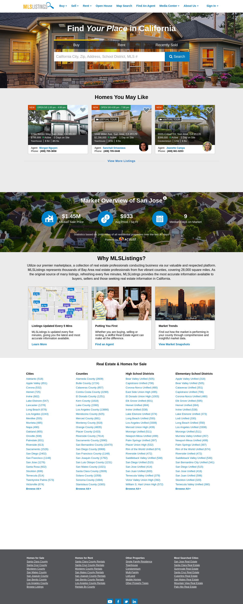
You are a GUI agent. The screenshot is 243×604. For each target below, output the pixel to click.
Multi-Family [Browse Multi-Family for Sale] (132, 572)
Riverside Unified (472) (139, 453)
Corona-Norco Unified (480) (142, 387)
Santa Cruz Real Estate (186, 572)
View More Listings (121, 161)
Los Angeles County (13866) (92, 409)
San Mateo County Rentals (89, 572)
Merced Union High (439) (140, 427)
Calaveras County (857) (89, 387)
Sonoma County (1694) (89, 479)
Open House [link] (104, 5)
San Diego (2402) (36, 453)
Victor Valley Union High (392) (143, 479)
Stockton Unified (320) (188, 479)
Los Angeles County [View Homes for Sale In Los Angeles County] (37, 583)
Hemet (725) (33, 391)
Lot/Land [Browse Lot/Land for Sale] (130, 576)
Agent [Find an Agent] (145, 5)
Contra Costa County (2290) (92, 391)
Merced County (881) (88, 418)
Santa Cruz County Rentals (89, 565)
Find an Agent (104, 344)
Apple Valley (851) (36, 383)
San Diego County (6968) (90, 449)
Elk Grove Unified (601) (139, 400)
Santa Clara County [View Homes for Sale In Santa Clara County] (37, 561)
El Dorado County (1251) (90, 396)
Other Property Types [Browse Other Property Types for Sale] (137, 583)
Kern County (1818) (87, 400)
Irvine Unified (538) (137, 409)
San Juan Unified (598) (189, 475)
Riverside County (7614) (90, 435)
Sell (73, 5)
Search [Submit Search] (177, 57)
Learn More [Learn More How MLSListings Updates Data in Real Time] (39, 344)
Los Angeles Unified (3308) (141, 422)
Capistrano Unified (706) (140, 383)
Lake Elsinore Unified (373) (191, 413)
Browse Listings (35, 586)
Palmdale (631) (35, 440)
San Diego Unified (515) (140, 462)
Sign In (211, 5)
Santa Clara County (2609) (91, 471)
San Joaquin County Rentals (90, 576)
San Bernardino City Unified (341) (195, 462)
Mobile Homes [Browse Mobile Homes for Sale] (133, 579)
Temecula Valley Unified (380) (193, 484)
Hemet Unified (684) (137, 405)
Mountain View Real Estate (188, 583)
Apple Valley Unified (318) (190, 378)
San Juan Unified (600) (139, 471)
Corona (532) (34, 387)
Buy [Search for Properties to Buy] (76, 45)
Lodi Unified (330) (186, 418)
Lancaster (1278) (36, 405)
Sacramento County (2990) (91, 440)
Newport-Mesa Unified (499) (142, 435)
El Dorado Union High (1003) (142, 396)
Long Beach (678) (36, 409)
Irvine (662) (32, 396)
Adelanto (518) (34, 378)
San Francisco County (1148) (93, 453)
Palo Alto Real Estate (185, 586)
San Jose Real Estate (185, 561)
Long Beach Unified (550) (140, 418)
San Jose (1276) (35, 462)
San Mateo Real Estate (186, 579)
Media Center (168, 5)
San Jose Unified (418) (189, 471)
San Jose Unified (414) (139, 466)
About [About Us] (190, 5)
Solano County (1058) (88, 475)
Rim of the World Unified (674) (143, 449)
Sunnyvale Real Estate (186, 568)
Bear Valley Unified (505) (140, 378)
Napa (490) (32, 427)
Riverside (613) (35, 444)
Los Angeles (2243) (37, 413)
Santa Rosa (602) (36, 466)
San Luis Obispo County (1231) (94, 462)
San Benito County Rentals (89, 579)
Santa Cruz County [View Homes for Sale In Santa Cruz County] (37, 565)
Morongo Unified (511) (139, 431)
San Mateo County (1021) (91, 466)
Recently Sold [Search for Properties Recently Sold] (167, 45)
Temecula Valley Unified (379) (143, 475)
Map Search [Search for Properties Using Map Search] (124, 5)
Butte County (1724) (87, 383)
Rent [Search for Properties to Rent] (121, 45)
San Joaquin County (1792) (92, 457)
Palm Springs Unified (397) (141, 440)
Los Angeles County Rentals (90, 583)
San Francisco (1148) (38, 457)
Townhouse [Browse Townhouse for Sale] (132, 565)
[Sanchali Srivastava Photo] (144, 145)
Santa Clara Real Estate (187, 565)
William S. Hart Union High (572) (144, 484)
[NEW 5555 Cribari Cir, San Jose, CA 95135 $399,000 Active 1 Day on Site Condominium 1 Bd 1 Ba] (185, 125)
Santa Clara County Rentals (90, 561)
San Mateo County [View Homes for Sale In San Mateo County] (37, 572)
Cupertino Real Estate (186, 576)
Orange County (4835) (89, 427)
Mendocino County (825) (90, 413)
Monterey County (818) (89, 422)
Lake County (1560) (87, 405)
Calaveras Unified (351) (189, 387)
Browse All (33, 488)
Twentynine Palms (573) (40, 479)
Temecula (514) (35, 475)
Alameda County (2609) (89, 378)
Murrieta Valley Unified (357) (192, 435)
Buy (62, 5)
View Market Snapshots (174, 344)
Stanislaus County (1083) (90, 484)
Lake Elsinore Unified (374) (141, 413)
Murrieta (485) (34, 422)
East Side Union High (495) (141, 391)
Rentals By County (85, 586)
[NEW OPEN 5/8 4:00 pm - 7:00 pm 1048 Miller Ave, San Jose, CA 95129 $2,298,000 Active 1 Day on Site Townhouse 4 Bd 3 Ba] (122, 125)
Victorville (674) (35, 484)
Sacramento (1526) (37, 449)
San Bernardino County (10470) (94, 444)
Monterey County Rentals (88, 568)
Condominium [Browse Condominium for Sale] (133, 568)
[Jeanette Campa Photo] (207, 145)
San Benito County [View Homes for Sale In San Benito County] (37, 579)
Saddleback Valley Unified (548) (144, 457)
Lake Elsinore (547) (37, 400)
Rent (86, 5)
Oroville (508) (34, 435)
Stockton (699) (34, 471)
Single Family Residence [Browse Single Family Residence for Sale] (139, 561)
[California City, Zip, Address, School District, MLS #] (109, 57)
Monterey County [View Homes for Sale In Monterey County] (36, 568)
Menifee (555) (34, 418)
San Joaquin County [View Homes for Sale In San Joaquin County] (37, 576)
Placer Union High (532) (140, 444)
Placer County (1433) (88, 431)
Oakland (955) (34, 431)
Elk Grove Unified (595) (189, 400)
